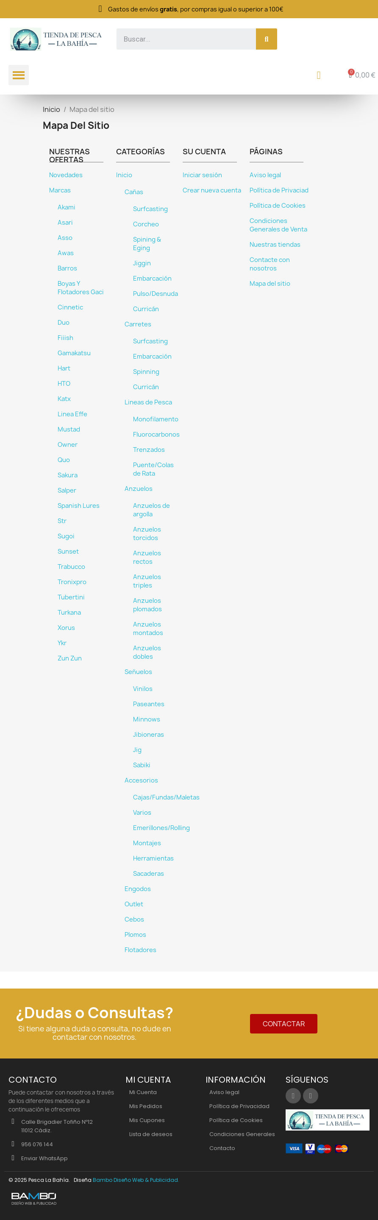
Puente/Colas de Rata (153, 469)
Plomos (135, 934)
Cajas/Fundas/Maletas (166, 797)
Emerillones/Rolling (161, 828)
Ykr (62, 643)
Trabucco (71, 567)
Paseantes (148, 704)
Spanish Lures (79, 505)
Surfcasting (150, 209)
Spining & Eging (147, 243)
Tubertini (71, 597)
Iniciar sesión (202, 175)
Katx (64, 399)
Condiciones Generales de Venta (278, 225)
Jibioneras (148, 734)
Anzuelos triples (147, 581)
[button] (283, 1023)
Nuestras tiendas (275, 244)
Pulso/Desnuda (155, 294)
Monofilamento (155, 419)
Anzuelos (139, 489)
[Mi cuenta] (319, 75)
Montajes (147, 843)
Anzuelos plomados (147, 604)
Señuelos (138, 672)
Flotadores (140, 950)
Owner (68, 444)
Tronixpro (72, 582)
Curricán (146, 309)
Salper (67, 490)
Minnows (146, 719)
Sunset (68, 551)
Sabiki (141, 765)
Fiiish (65, 338)
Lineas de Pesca (148, 402)
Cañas (134, 192)
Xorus (66, 628)
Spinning (146, 372)
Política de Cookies (278, 205)
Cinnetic (70, 307)
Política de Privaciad (279, 190)
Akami (66, 207)
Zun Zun (70, 658)
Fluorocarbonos (156, 434)
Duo (63, 322)
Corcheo (146, 224)
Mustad (69, 429)
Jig (137, 750)
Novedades (66, 175)
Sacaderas (148, 873)
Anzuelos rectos (147, 557)
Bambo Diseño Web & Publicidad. (136, 1180)
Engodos (138, 889)
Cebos (134, 919)
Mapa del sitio (270, 283)
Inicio (124, 175)
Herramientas (153, 858)
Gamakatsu (74, 353)
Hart (64, 368)
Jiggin (142, 263)
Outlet (134, 904)
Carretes (138, 324)
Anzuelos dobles (147, 652)
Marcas (60, 190)
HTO (64, 383)
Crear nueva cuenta (212, 190)
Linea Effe (72, 414)
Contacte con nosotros (270, 264)
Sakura (68, 475)
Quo (64, 460)
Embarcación (152, 278)
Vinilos (143, 689)
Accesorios (141, 780)
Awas (66, 253)
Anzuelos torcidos (147, 533)
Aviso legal (265, 175)
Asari (65, 222)
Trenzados (149, 450)
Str (62, 521)
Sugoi (66, 536)
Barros (67, 268)
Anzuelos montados (148, 628)
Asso (65, 238)
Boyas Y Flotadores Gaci (81, 287)
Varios (142, 812)
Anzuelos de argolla (151, 509)
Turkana (69, 612)
